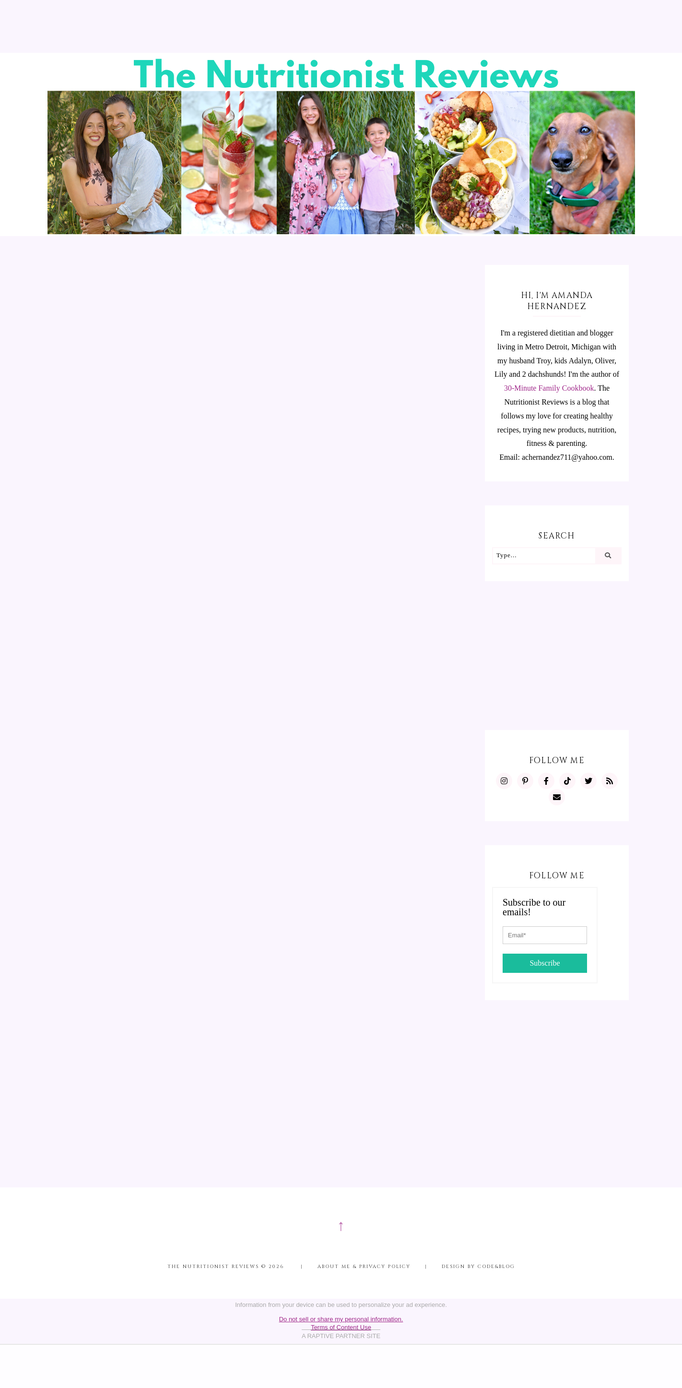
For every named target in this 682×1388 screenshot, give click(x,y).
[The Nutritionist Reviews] (341, 231)
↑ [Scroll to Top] (341, 1225)
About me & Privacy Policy (364, 1266)
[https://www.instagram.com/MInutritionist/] (504, 781)
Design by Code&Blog (478, 1266)
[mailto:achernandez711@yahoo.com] (557, 797)
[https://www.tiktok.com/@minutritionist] (567, 781)
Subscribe (544, 963)
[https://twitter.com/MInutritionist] (588, 781)
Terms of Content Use (341, 1327)
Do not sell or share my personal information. (341, 1319)
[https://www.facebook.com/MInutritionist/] (546, 781)
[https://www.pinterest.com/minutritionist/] (525, 781)
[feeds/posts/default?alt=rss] (609, 781)
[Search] (608, 555)
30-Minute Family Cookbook (549, 388)
